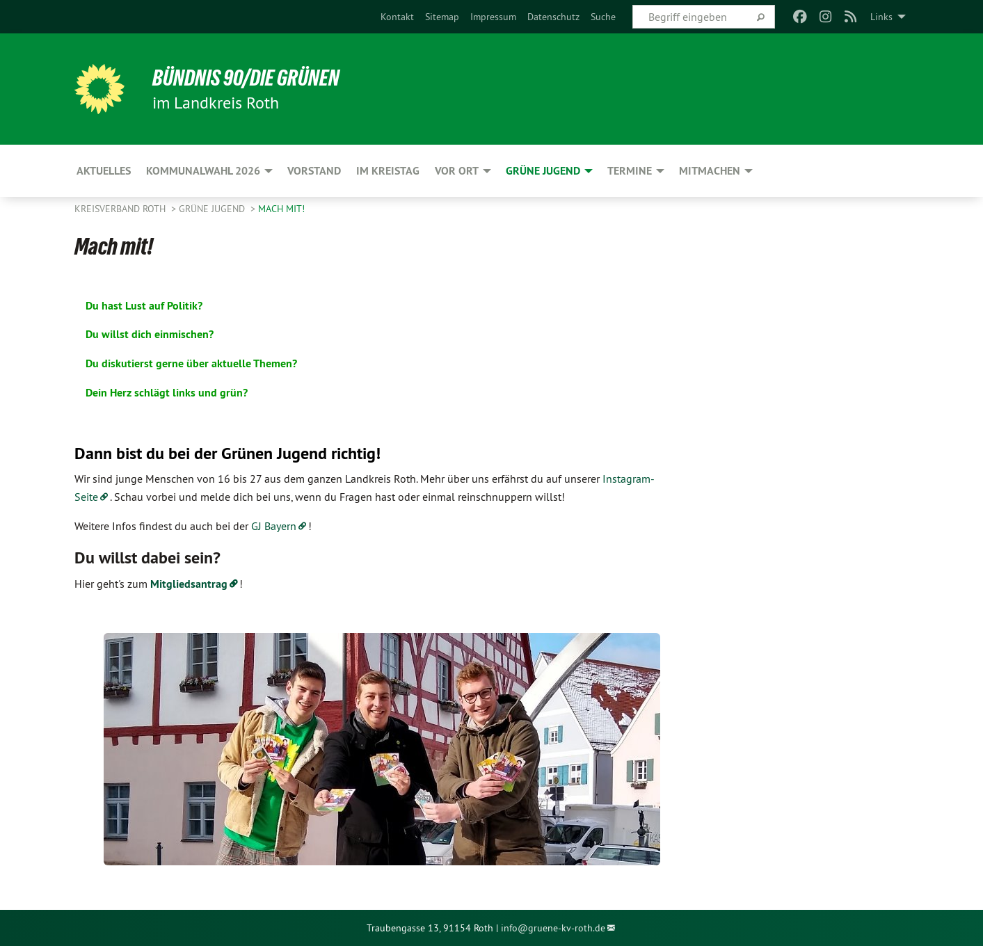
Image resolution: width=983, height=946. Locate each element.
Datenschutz (553, 16)
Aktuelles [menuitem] (104, 170)
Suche (603, 16)
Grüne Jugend (213, 208)
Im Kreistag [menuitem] (387, 170)
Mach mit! (281, 208)
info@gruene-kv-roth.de (553, 928)
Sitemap (442, 16)
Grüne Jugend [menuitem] (543, 170)
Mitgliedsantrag (188, 584)
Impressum (493, 16)
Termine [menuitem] (629, 170)
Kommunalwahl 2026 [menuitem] (203, 170)
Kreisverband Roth (121, 208)
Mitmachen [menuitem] (709, 170)
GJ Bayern (273, 526)
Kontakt (397, 16)
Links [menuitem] (881, 16)
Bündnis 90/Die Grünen (245, 77)
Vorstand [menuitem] (314, 170)
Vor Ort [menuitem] (457, 170)
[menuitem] (397, 16)
